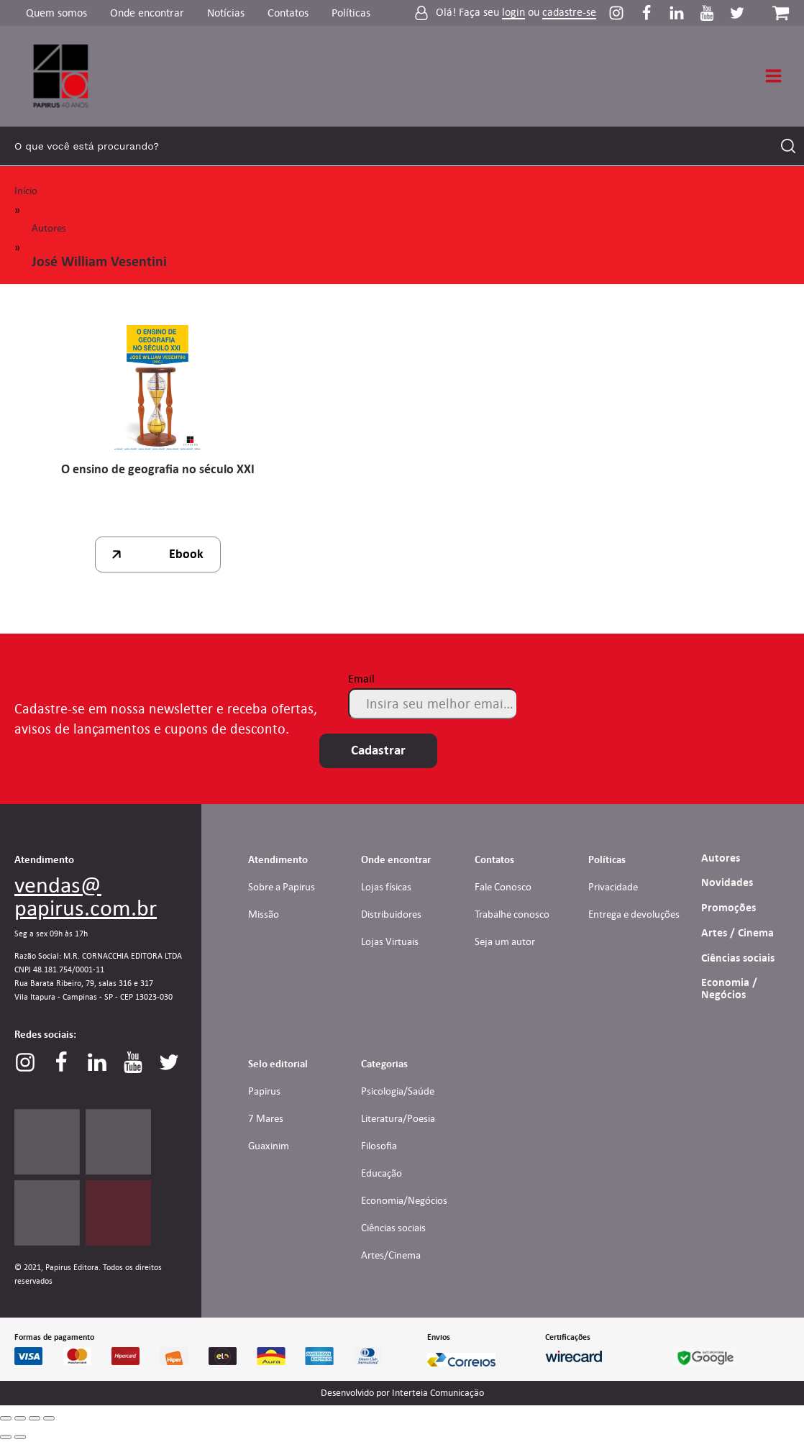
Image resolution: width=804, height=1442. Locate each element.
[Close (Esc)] (6, 1418)
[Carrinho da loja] (781, 13)
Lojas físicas (386, 886)
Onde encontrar (147, 12)
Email (361, 678)
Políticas (351, 12)
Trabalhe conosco (512, 914)
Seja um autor (505, 941)
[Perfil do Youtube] (714, 13)
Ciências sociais (738, 958)
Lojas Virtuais (390, 941)
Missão (263, 914)
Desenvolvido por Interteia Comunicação (402, 1393)
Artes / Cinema (737, 933)
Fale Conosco (503, 886)
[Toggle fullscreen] (34, 1418)
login (513, 12)
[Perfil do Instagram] (623, 13)
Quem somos (56, 12)
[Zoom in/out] (49, 1418)
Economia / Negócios (729, 988)
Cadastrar (378, 750)
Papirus (264, 1091)
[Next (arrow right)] (20, 1437)
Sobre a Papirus (281, 886)
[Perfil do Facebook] (654, 13)
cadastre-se (569, 12)
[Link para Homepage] (61, 76)
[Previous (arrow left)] (6, 1437)
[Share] (20, 1418)
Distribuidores (391, 914)
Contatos (288, 12)
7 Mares (265, 1118)
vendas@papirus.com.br (85, 896)
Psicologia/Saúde (397, 1091)
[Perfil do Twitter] (737, 13)
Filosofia (379, 1145)
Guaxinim (268, 1145)
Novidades (727, 882)
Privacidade (613, 886)
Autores (49, 228)
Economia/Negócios (404, 1200)
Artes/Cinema (391, 1255)
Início (25, 190)
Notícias (226, 12)
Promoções (728, 907)
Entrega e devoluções (634, 914)
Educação (381, 1173)
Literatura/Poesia (398, 1118)
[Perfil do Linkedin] (684, 13)
